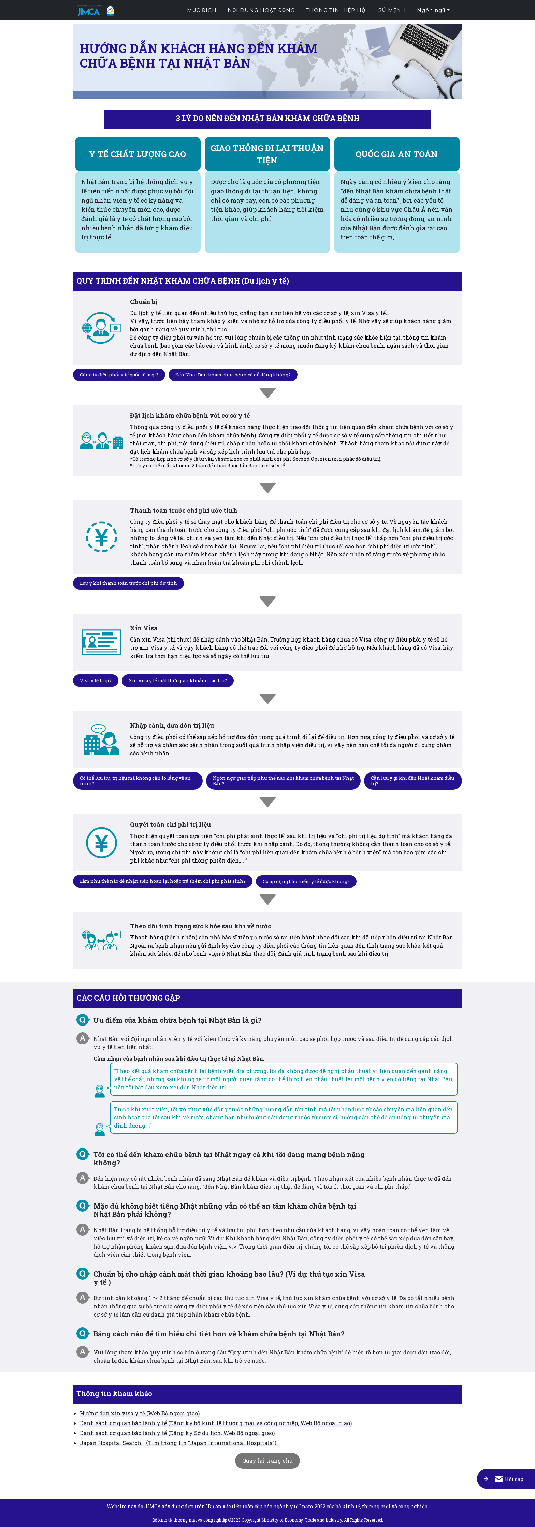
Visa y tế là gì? (97, 680)
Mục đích (202, 11)
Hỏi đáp (509, 1472)
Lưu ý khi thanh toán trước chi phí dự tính (131, 583)
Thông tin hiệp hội (336, 11)
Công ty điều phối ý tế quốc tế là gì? (120, 374)
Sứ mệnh (392, 11)
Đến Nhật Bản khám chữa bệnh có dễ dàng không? (238, 374)
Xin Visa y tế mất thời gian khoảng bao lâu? (183, 680)
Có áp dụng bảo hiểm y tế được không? (315, 880)
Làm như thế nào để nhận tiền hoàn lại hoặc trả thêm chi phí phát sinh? (167, 880)
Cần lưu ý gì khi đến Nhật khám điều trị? (409, 780)
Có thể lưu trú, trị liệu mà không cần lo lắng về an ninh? (134, 780)
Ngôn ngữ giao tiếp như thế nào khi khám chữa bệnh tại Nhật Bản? (280, 780)
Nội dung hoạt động (261, 11)
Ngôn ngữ (431, 11)
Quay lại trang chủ (267, 1460)
